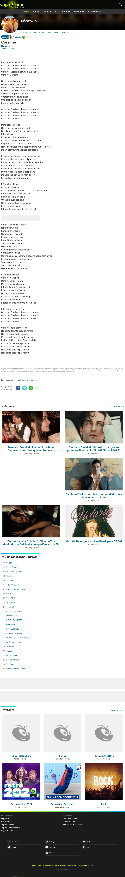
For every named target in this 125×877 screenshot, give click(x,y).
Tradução (19, 37)
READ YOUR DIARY (14, 620)
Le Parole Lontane (14, 572)
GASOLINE (10, 624)
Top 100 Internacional (10, 828)
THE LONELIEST (13, 585)
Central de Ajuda (69, 818)
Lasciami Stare (12, 660)
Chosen (9, 651)
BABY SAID (11, 594)
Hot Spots (79, 12)
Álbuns (33, 32)
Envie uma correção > (31, 380)
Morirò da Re (11, 616)
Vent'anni (10, 580)
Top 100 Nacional (8, 825)
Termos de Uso (68, 822)
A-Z (56, 12)
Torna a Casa (11, 607)
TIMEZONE (10, 598)
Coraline (9, 576)
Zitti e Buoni (11, 567)
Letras (24, 32)
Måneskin (29, 21)
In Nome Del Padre (14, 633)
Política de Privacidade (72, 825)
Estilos (47, 12)
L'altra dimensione (14, 611)
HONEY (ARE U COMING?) (17, 638)
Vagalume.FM (94, 12)
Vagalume (12, 4)
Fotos (41, 32)
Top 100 (36, 12)
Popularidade (53, 32)
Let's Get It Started (14, 629)
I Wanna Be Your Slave (15, 589)
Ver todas (118, 407)
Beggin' (9, 563)
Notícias (66, 12)
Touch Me (10, 602)
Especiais (5, 818)
